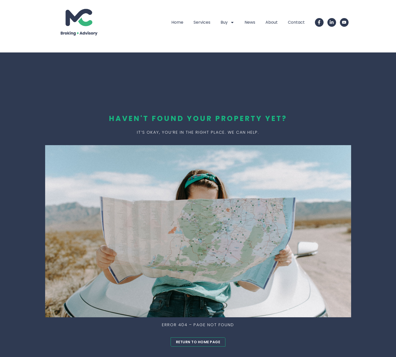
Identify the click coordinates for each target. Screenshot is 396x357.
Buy (227, 22)
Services (202, 22)
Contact (296, 22)
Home (177, 22)
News (250, 22)
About (271, 22)
